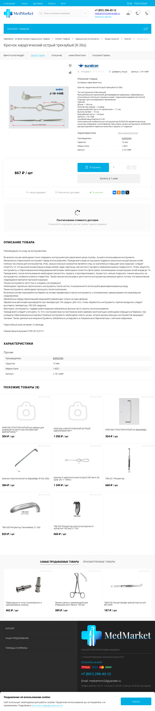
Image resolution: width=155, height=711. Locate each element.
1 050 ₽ (77, 438)
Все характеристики (128, 133)
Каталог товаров (77, 29)
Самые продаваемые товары (59, 561)
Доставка (38, 3)
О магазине (9, 3)
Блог (63, 3)
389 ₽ (61, 610)
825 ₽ (26, 535)
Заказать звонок (103, 16)
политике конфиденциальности (47, 705)
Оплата (51, 3)
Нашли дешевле (35, 192)
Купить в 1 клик (109, 178)
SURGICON (126, 138)
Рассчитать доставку (67, 192)
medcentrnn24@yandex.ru (107, 13)
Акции (24, 3)
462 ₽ (12, 610)
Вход (129, 3)
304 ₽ (26, 438)
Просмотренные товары (99, 561)
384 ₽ (26, 487)
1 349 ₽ (77, 487)
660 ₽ (129, 487)
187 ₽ (110, 610)
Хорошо (136, 701)
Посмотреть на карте (91, 662)
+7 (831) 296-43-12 (105, 10)
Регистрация (140, 3)
